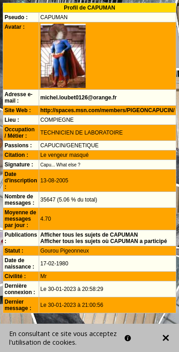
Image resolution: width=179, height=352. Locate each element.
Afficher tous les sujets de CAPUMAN (89, 235)
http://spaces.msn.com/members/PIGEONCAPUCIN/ (108, 110)
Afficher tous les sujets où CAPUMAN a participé (104, 241)
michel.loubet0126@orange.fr (79, 97)
